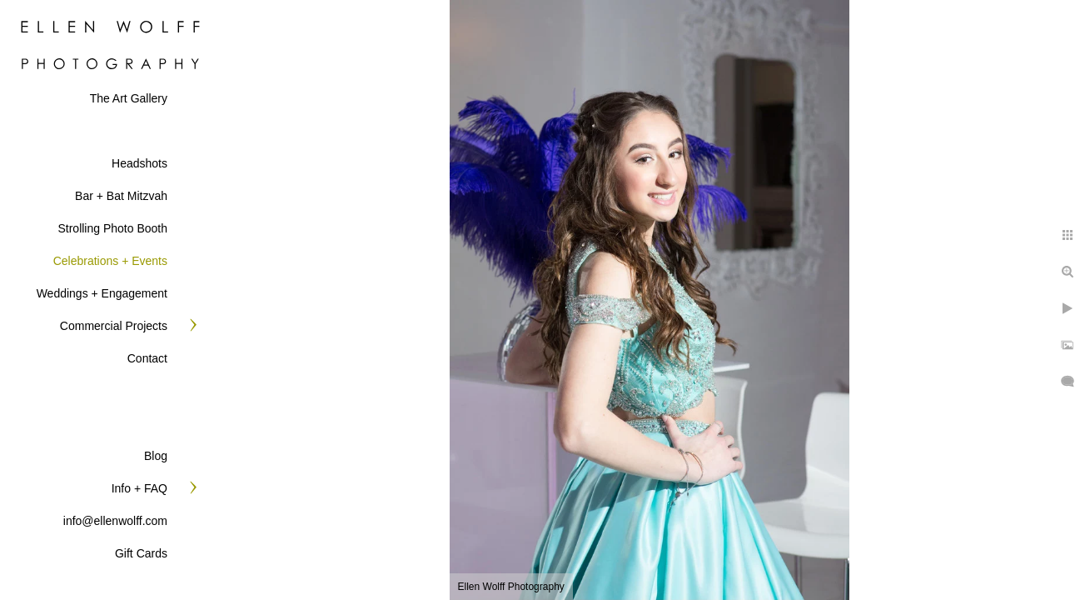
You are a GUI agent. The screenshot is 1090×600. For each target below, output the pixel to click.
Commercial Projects (113, 325)
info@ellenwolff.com (115, 521)
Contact (147, 358)
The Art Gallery (128, 98)
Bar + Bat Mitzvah (121, 195)
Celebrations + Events (110, 261)
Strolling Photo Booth (112, 228)
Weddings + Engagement (102, 293)
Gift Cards (141, 553)
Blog (155, 455)
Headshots (139, 163)
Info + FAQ (139, 488)
